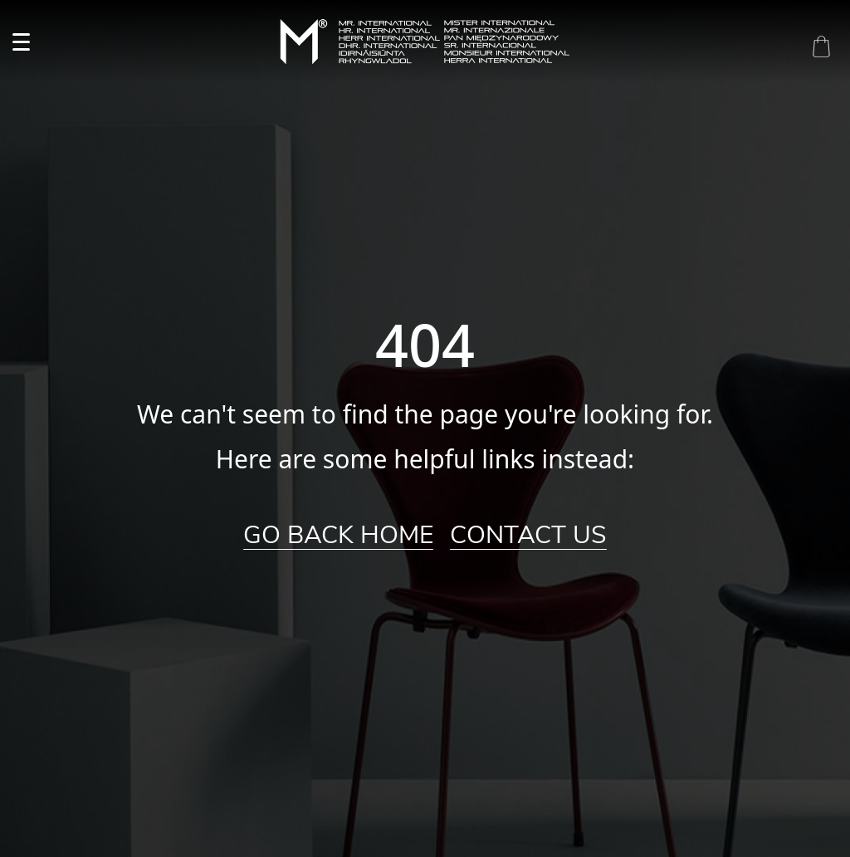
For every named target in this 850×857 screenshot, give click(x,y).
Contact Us (528, 535)
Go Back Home (338, 535)
